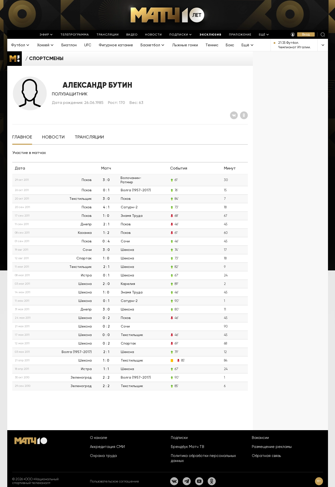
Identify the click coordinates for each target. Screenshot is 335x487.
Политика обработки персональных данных (203, 458)
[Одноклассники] (244, 115)
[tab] (22, 137)
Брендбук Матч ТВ (187, 446)
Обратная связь (266, 455)
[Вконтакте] (234, 115)
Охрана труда (103, 455)
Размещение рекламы (272, 446)
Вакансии (260, 437)
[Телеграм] (187, 481)
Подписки (179, 437)
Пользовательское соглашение (114, 481)
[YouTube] (199, 481)
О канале (98, 437)
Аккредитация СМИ (107, 446)
